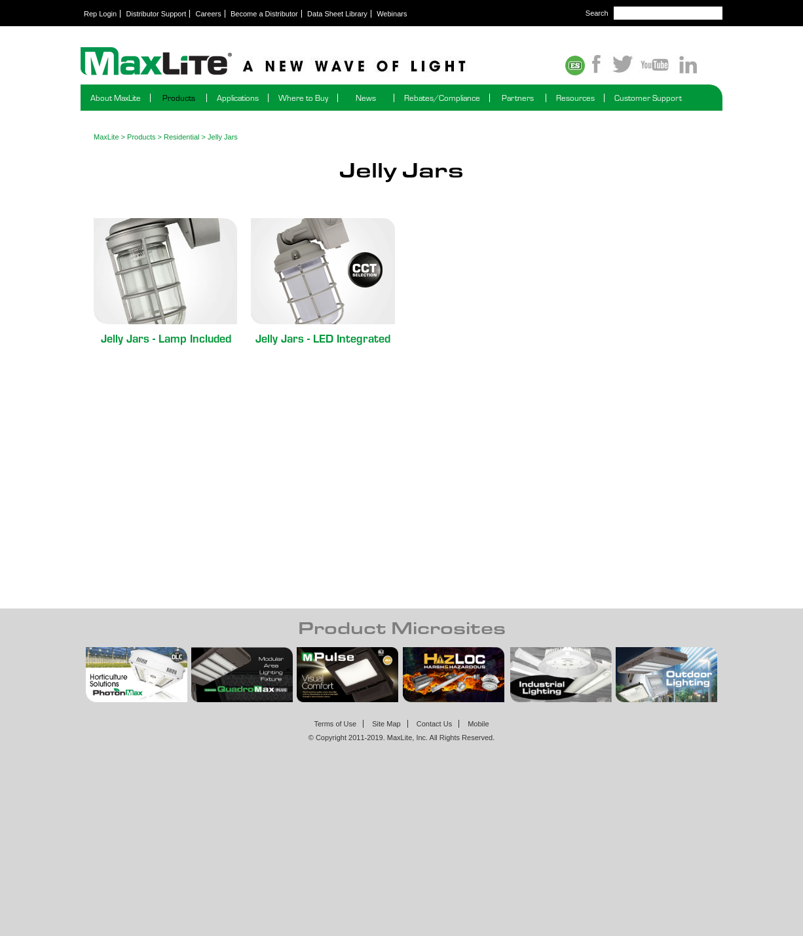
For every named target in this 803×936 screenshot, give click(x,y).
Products (178, 98)
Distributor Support (156, 14)
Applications (238, 98)
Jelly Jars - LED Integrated (322, 337)
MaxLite (106, 137)
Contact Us (434, 724)
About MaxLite (115, 98)
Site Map (386, 724)
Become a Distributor (264, 14)
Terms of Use (335, 724)
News (366, 98)
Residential (181, 137)
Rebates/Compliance (442, 98)
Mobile (478, 724)
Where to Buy (303, 98)
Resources (575, 98)
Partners (518, 98)
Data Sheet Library (337, 14)
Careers (208, 14)
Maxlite (310, 62)
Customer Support (648, 98)
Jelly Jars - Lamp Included (166, 337)
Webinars (392, 14)
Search (597, 13)
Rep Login (100, 14)
